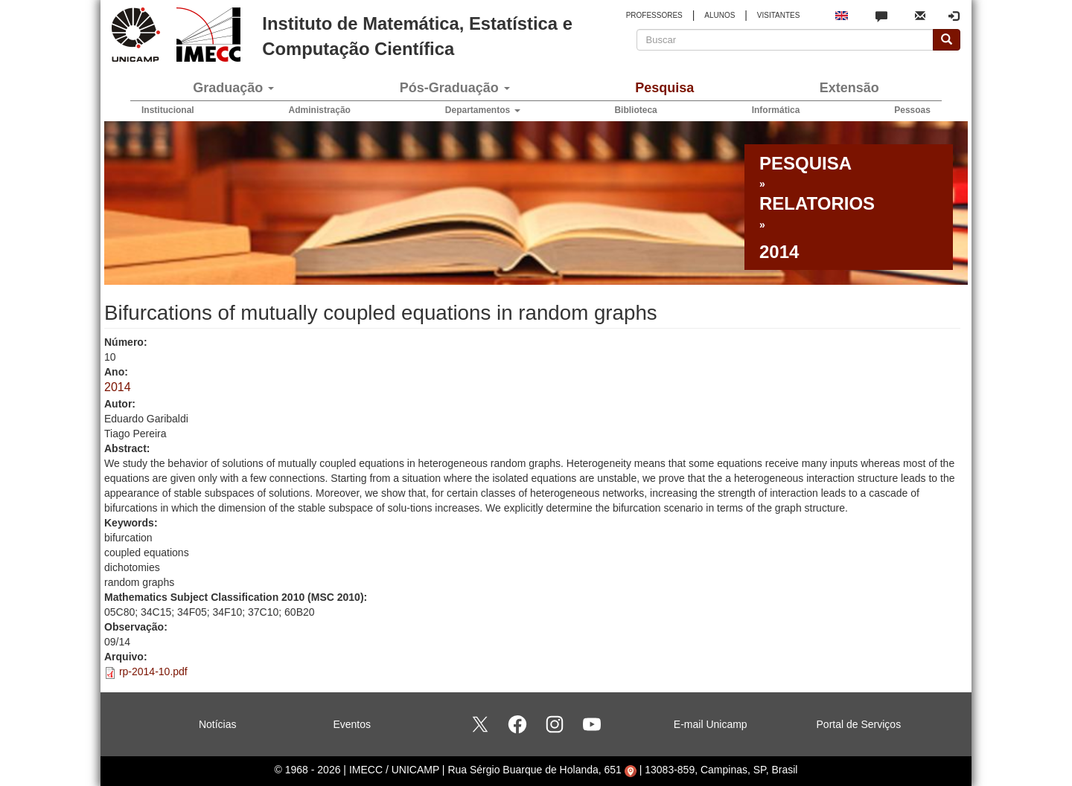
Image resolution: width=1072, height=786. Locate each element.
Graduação (233, 87)
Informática (776, 110)
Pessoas (912, 110)
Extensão (849, 87)
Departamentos (482, 110)
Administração (320, 110)
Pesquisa (664, 87)
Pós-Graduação (455, 87)
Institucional (167, 110)
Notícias (218, 724)
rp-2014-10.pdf (153, 671)
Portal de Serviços (859, 724)
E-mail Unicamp (710, 724)
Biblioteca (635, 110)
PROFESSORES (654, 15)
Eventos (352, 724)
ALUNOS (719, 15)
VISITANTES (778, 15)
